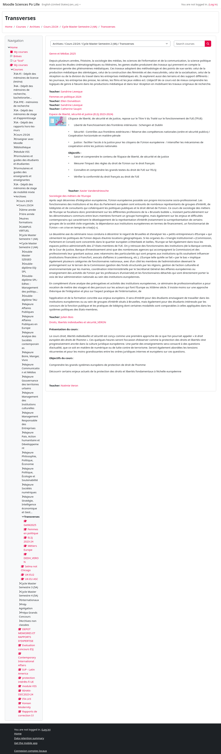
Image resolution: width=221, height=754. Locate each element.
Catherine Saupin (71, 108)
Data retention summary (29, 738)
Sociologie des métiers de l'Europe (70, 196)
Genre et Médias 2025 (62, 53)
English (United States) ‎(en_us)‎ (60, 4)
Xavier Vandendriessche (94, 190)
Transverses (108, 26)
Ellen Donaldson (70, 101)
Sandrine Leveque (72, 91)
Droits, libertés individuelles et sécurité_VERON (77, 322)
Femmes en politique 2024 (65, 96)
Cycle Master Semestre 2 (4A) (79, 26)
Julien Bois (67, 317)
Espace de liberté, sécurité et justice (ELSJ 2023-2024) (81, 114)
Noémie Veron (69, 385)
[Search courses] (189, 44)
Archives (35, 26)
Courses (21, 26)
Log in (213, 4)
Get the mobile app (25, 743)
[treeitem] (24, 381)
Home (8, 26)
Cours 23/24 (51, 26)
